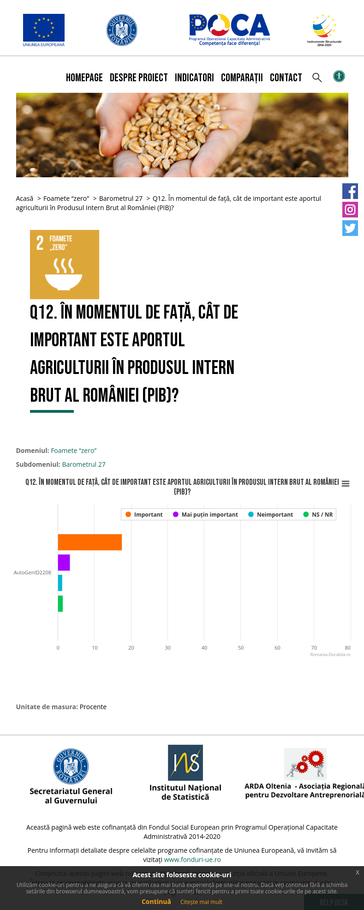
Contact (286, 77)
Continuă (156, 901)
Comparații (242, 77)
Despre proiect (139, 77)
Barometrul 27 (121, 198)
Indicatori (194, 77)
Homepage (84, 77)
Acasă (25, 198)
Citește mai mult (201, 902)
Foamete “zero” (66, 198)
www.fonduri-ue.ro (192, 859)
